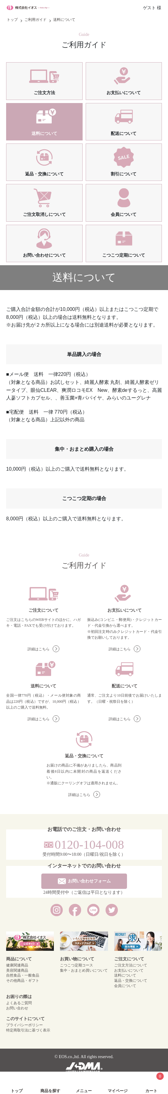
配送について (124, 121)
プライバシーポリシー (24, 1025)
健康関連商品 (17, 965)
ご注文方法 (44, 80)
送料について (44, 121)
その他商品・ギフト (22, 980)
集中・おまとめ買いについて (84, 970)
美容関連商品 (17, 970)
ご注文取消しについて (44, 202)
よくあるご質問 (19, 1003)
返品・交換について (44, 161)
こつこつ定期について (123, 243)
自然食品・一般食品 (22, 975)
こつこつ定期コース (76, 965)
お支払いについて (123, 80)
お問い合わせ (17, 1008)
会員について (124, 202)
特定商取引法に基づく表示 (28, 1030)
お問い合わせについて (44, 243)
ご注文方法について (130, 965)
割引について (124, 161)
